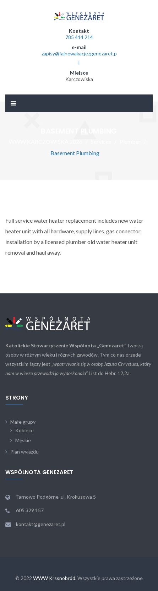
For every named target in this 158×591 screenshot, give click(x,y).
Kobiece (24, 430)
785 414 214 (79, 37)
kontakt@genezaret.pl (40, 524)
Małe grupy (23, 422)
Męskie (23, 440)
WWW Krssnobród (54, 578)
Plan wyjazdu (24, 452)
